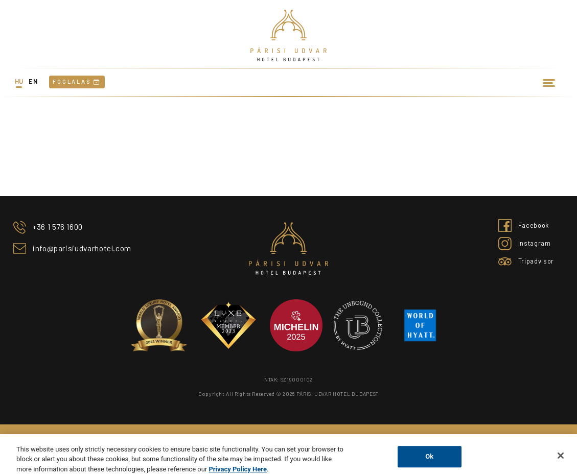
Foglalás (77, 81)
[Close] (560, 461)
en (33, 81)
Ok (429, 462)
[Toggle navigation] (549, 81)
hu (19, 81)
